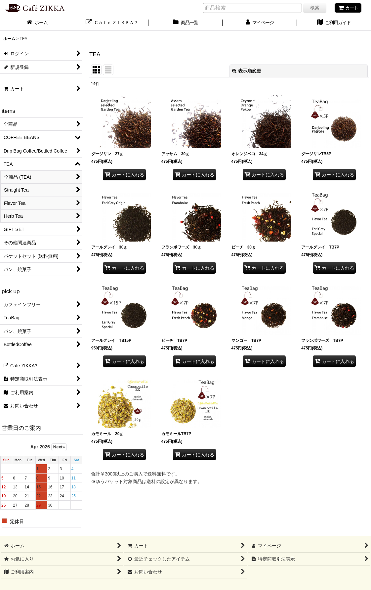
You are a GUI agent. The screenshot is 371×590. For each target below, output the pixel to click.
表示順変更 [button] (246, 70)
